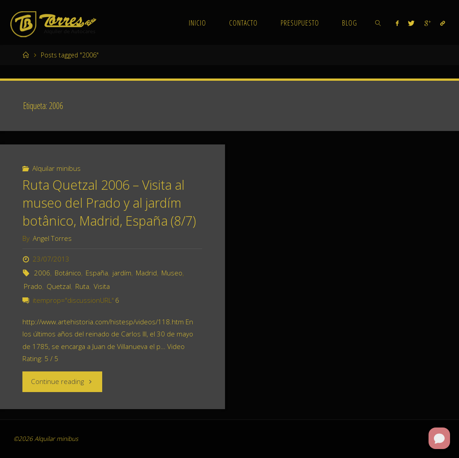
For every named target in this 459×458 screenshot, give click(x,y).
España (97, 272)
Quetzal (59, 286)
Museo (171, 272)
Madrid (146, 272)
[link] (378, 22)
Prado (33, 286)
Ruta (82, 286)
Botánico (68, 272)
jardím (122, 272)
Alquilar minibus (56, 168)
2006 (42, 272)
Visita (102, 286)
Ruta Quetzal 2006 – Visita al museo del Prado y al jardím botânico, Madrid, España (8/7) (109, 202)
